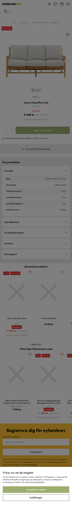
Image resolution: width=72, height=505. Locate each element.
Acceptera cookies (36, 489)
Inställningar (36, 497)
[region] (36, 486)
